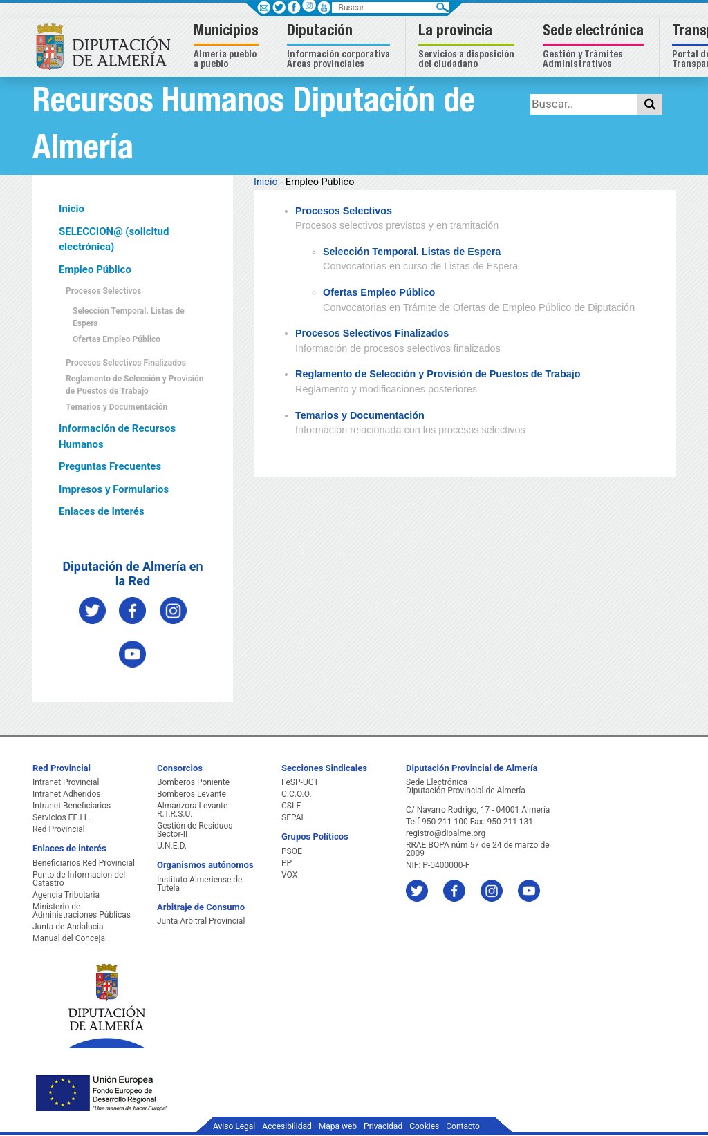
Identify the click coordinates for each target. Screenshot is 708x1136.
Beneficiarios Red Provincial (83, 863)
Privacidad (383, 1126)
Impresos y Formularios (114, 489)
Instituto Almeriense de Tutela (199, 883)
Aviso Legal (234, 1126)
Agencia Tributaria (66, 895)
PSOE (291, 851)
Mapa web (338, 1126)
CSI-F (291, 806)
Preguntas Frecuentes (110, 466)
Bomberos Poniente (193, 782)
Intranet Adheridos (66, 794)
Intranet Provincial (65, 782)
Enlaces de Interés (102, 511)
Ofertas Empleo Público (116, 339)
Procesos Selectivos (103, 291)
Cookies (424, 1126)
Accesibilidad (286, 1126)
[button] (227, 47)
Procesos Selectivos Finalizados (126, 363)
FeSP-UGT (300, 782)
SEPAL (293, 817)
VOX (289, 875)
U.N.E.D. (172, 846)
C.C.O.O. (296, 794)
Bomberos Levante (191, 794)
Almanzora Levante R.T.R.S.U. (192, 810)
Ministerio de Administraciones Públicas (81, 910)
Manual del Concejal (69, 938)
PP (286, 863)
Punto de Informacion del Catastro (78, 879)
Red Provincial (58, 829)
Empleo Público (95, 269)
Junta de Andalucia (67, 926)
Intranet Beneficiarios (71, 806)
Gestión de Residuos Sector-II (194, 830)
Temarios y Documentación (116, 407)
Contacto (463, 1126)
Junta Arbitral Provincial (201, 921)
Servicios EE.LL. (61, 817)
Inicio (71, 208)
